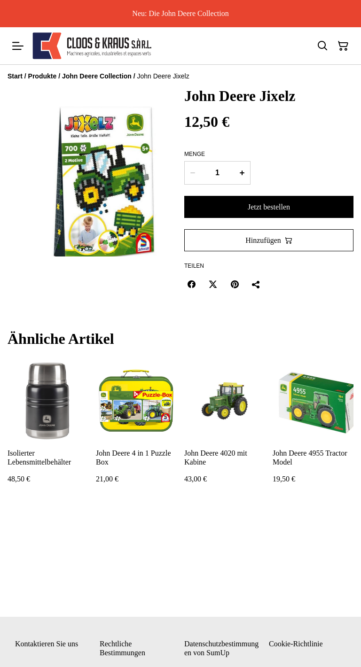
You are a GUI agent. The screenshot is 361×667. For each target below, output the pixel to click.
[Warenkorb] (343, 46)
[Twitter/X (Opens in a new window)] (213, 284)
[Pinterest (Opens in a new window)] (235, 284)
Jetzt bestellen (269, 207)
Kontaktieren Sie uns (46, 644)
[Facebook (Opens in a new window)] (191, 284)
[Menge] (217, 173)
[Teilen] (256, 284)
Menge (194, 154)
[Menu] (18, 46)
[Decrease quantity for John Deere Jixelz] (192, 173)
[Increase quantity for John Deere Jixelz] (242, 173)
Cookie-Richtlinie (296, 644)
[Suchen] (322, 46)
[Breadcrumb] (180, 76)
